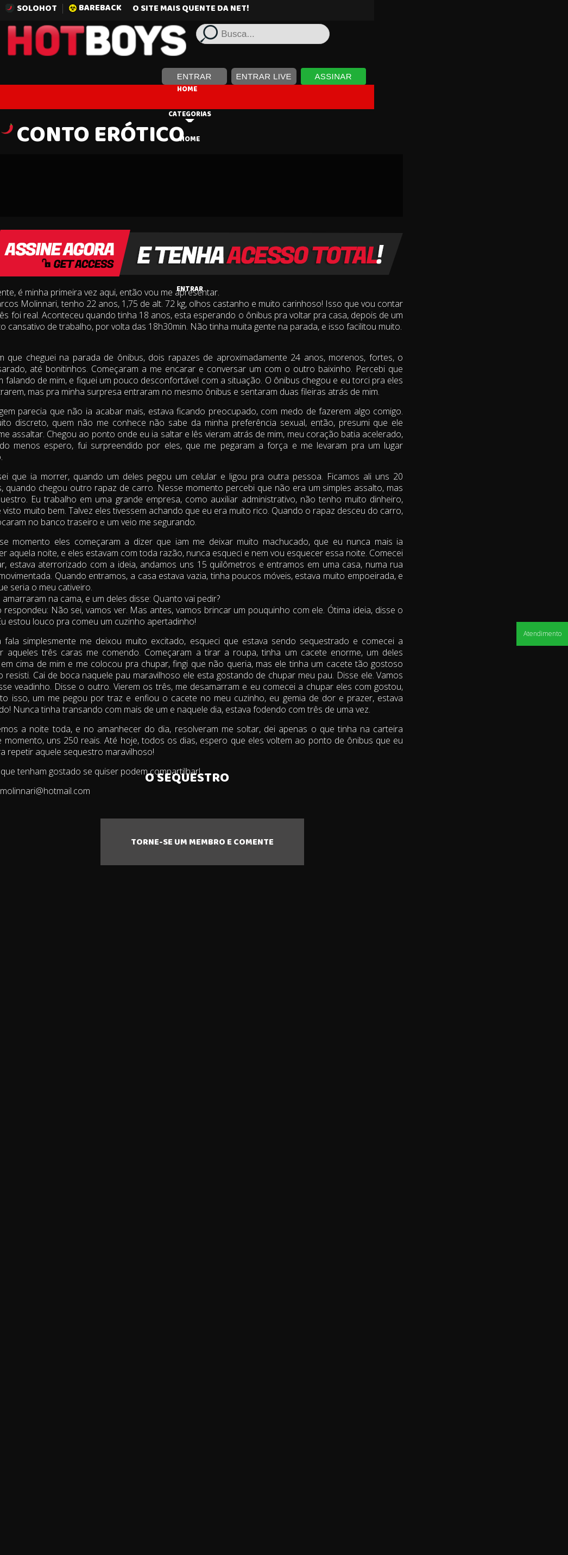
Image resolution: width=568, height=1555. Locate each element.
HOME (284, 86)
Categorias (287, 114)
